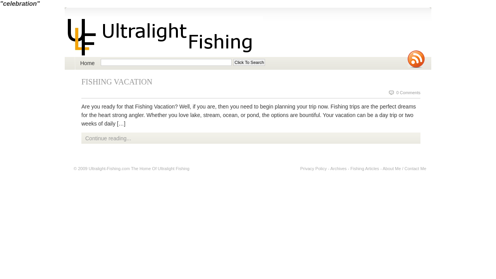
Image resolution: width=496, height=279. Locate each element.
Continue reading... (108, 138)
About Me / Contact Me (405, 168)
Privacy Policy (313, 168)
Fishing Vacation (116, 82)
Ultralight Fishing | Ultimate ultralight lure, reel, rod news (164, 36)
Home (87, 63)
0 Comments (408, 92)
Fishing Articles (364, 168)
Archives (338, 168)
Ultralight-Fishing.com (109, 168)
